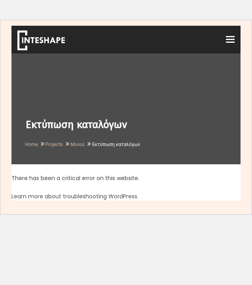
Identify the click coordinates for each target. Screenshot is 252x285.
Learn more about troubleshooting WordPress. (74, 196)
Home (31, 144)
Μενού (77, 144)
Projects (54, 144)
